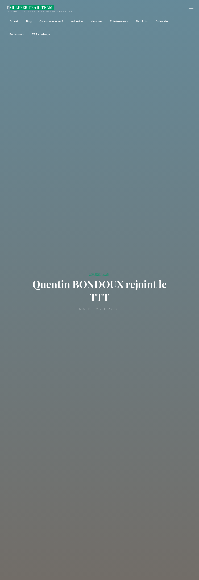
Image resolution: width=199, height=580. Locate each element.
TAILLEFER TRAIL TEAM (30, 7)
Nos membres (99, 273)
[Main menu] (190, 8)
